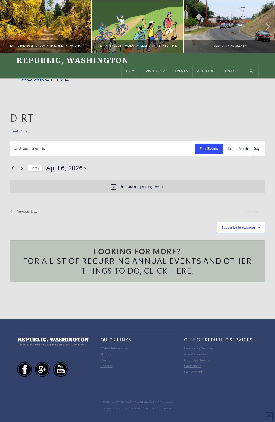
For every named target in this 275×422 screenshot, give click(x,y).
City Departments (197, 360)
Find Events (209, 149)
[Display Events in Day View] (256, 148)
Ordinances (192, 366)
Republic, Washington (72, 60)
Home (107, 408)
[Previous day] (12, 168)
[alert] (137, 186)
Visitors (121, 408)
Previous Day (23, 211)
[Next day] (21, 168)
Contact (106, 366)
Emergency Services (199, 348)
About (149, 408)
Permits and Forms (197, 354)
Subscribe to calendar (238, 227)
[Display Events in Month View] (243, 148)
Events (15, 131)
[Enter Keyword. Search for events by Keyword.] (102, 148)
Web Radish (125, 401)
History (105, 354)
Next (265, 26)
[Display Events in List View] (230, 148)
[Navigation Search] (251, 71)
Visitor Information (114, 348)
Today (35, 168)
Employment (193, 372)
